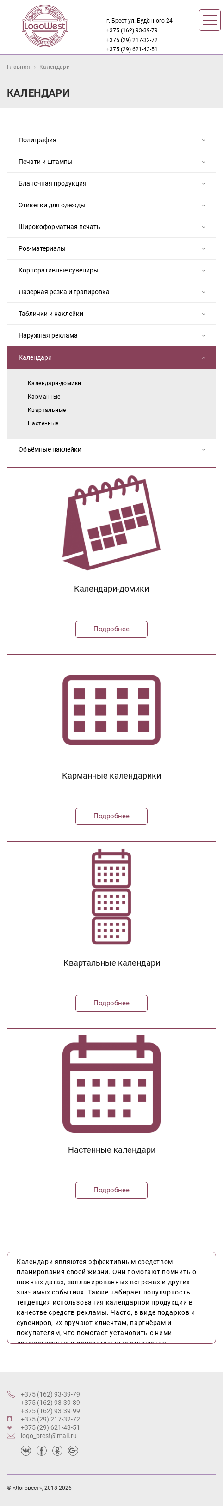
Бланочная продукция (115, 184)
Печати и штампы (115, 162)
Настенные (43, 423)
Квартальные (47, 410)
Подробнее (111, 629)
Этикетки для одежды (115, 206)
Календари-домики (54, 383)
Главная (18, 67)
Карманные (44, 396)
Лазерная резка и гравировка (115, 293)
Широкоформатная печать (115, 228)
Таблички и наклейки (115, 314)
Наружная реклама (115, 336)
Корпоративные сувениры (115, 271)
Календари (54, 67)
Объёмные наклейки (115, 450)
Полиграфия (115, 141)
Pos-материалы (115, 249)
